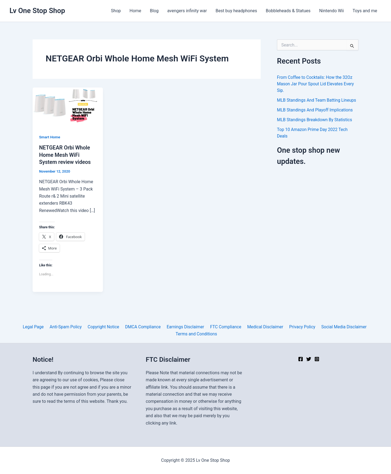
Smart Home (50, 137)
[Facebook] (300, 359)
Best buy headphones (236, 10)
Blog (154, 10)
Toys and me (364, 10)
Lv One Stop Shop (37, 11)
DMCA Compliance (143, 326)
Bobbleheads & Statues (288, 10)
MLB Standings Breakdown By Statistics (315, 119)
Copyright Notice (104, 326)
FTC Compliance (224, 326)
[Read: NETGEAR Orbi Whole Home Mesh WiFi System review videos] (68, 107)
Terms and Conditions (196, 333)
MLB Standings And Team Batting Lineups (317, 100)
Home (135, 10)
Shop (116, 10)
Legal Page (36, 326)
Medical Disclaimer (263, 326)
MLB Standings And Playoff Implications (316, 110)
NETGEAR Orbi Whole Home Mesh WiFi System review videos (65, 154)
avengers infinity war (187, 10)
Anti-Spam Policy (67, 326)
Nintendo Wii (331, 10)
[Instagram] (316, 359)
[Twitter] (308, 359)
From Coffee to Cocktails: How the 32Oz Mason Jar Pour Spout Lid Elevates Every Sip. (316, 84)
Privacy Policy (299, 326)
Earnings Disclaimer (185, 326)
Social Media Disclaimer (340, 326)
